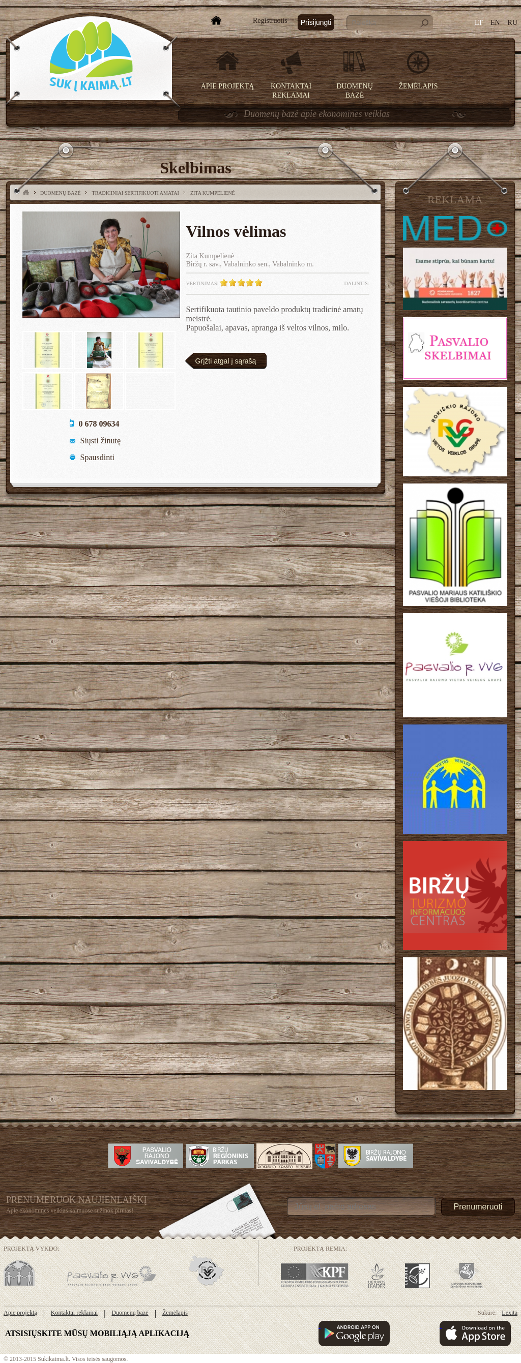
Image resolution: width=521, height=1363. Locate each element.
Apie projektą (227, 86)
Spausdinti (97, 457)
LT (479, 22)
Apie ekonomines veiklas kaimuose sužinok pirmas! (69, 1210)
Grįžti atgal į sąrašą (225, 361)
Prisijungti (316, 22)
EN (495, 22)
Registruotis (270, 20)
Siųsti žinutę (100, 440)
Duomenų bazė (60, 193)
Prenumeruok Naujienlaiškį (76, 1200)
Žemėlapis (418, 86)
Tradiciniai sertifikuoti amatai (135, 193)
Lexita (509, 1312)
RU (512, 22)
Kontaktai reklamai (74, 1312)
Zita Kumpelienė (212, 193)
